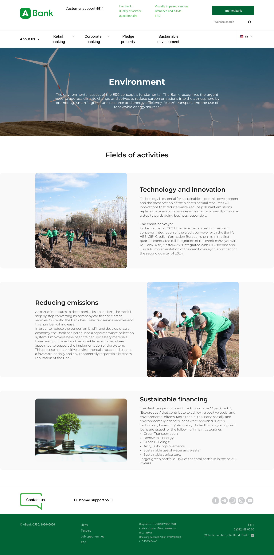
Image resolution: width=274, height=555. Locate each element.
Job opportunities (92, 536)
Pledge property (128, 39)
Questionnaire (128, 15)
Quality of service (130, 11)
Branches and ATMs (168, 11)
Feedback (125, 6)
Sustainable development (168, 39)
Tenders (86, 530)
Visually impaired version (171, 6)
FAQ (157, 15)
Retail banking (58, 39)
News (84, 524)
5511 (100, 8)
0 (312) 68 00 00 (244, 529)
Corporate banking (93, 39)
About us (27, 38)
